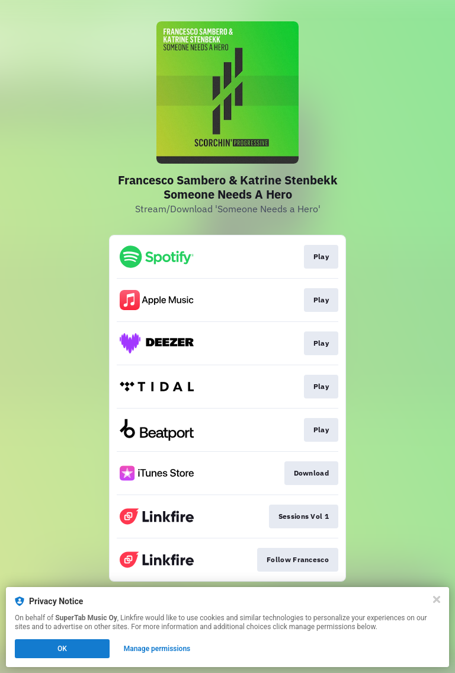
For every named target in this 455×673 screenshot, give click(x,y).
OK (62, 649)
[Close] (436, 599)
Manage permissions (157, 649)
